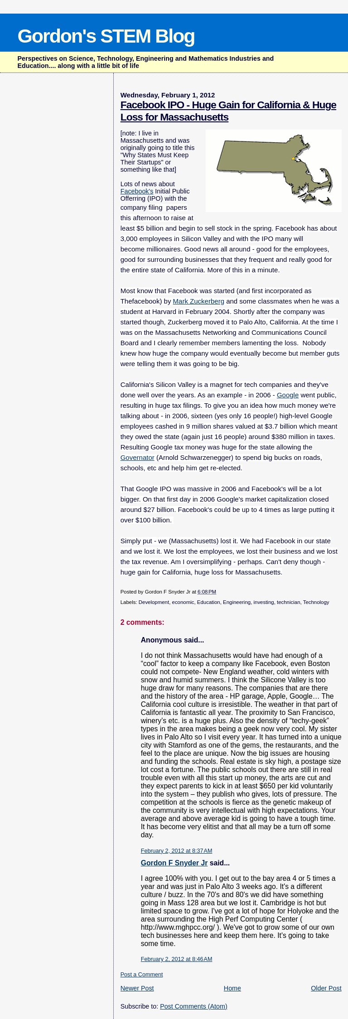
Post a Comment (142, 974)
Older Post (326, 988)
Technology (316, 602)
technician (288, 602)
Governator (138, 457)
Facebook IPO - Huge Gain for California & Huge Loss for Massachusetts (228, 111)
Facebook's (137, 191)
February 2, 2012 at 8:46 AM (177, 959)
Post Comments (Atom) (193, 1006)
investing (263, 602)
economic (183, 602)
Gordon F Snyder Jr (174, 863)
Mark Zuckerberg (198, 301)
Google (288, 395)
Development (154, 602)
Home (232, 988)
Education (208, 602)
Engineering (237, 602)
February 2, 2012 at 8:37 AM (177, 851)
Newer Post (137, 988)
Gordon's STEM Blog (105, 36)
